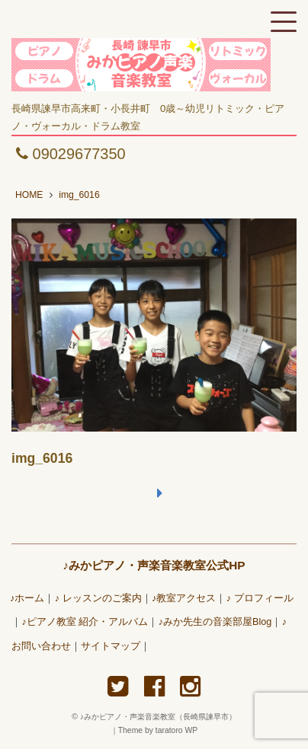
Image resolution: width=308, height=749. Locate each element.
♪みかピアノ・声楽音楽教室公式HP (154, 565)
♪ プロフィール (260, 598)
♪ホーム (27, 598)
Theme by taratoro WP (158, 730)
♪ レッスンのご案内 (98, 598)
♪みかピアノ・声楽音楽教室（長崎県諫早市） (162, 716)
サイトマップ (110, 646)
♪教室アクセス (184, 598)
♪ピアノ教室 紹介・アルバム (84, 622)
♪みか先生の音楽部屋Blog (215, 622)
